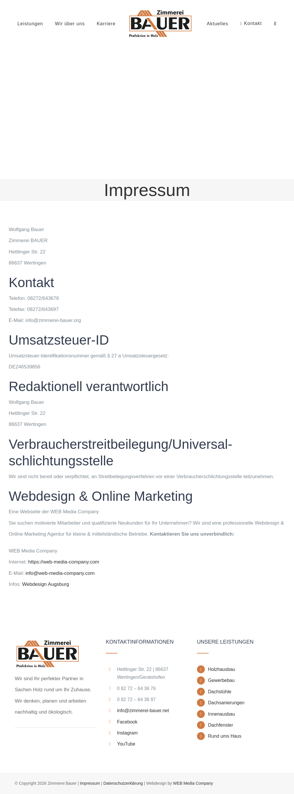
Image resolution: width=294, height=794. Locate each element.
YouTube (126, 743)
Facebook (127, 721)
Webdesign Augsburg (45, 584)
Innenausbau (221, 714)
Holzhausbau (221, 669)
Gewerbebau (221, 680)
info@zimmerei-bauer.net (143, 710)
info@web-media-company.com (60, 573)
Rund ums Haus (224, 736)
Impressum (90, 783)
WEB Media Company (193, 783)
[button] (275, 23)
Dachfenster (220, 725)
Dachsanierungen (226, 702)
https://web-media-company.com (63, 562)
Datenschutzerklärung (123, 783)
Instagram (127, 732)
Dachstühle (219, 691)
